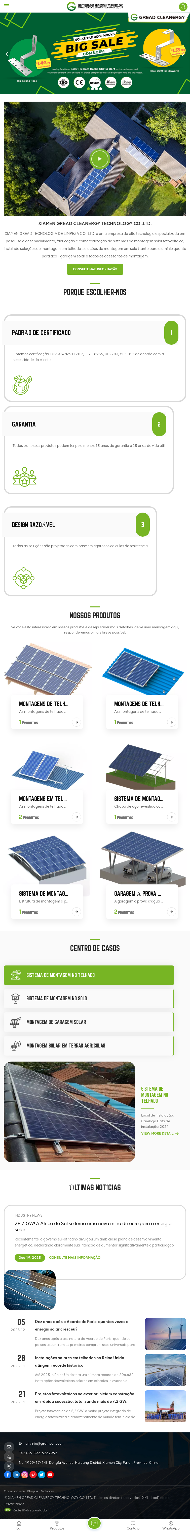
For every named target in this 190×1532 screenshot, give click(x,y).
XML (145, 1498)
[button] (88, 88)
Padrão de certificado (41, 332)
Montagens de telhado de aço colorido (139, 704)
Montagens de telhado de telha (44, 704)
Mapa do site (14, 1491)
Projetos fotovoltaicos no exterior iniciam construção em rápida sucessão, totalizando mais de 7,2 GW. (84, 1397)
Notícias (47, 1491)
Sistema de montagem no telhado (154, 1095)
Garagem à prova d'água (139, 893)
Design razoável (33, 524)
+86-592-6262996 (42, 1453)
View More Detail (160, 1133)
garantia (24, 424)
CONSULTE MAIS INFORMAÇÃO (95, 269)
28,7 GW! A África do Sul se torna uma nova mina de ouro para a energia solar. (93, 1226)
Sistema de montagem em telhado (44, 893)
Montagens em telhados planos (44, 799)
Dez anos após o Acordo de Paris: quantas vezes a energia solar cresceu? (82, 1325)
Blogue (32, 1491)
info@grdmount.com (47, 1443)
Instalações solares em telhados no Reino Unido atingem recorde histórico (79, 1361)
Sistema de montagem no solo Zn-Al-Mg (139, 799)
